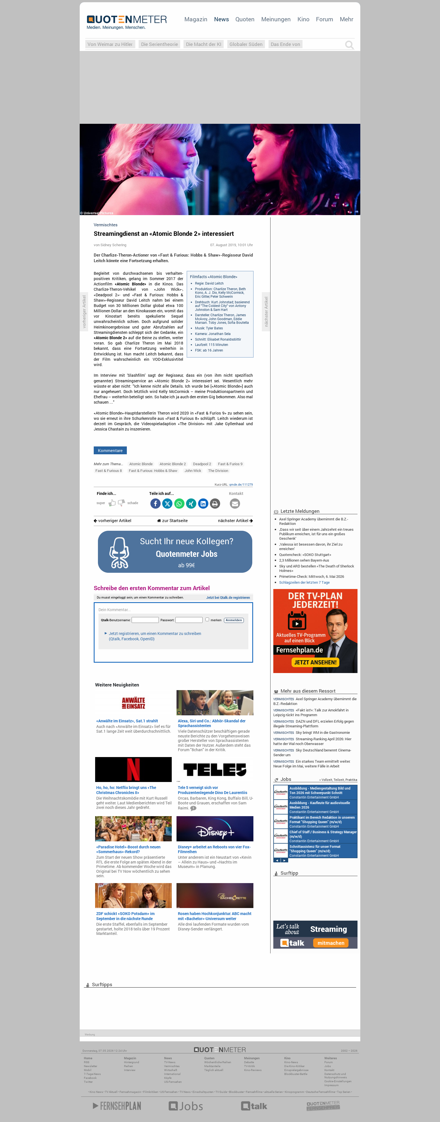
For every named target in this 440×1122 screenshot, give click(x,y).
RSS (86, 1062)
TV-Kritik (249, 1066)
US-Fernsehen (173, 1082)
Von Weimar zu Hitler (110, 44)
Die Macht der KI (203, 44)
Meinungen (276, 19)
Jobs (327, 1066)
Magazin (195, 19)
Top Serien (343, 1092)
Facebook (90, 1078)
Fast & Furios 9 (230, 464)
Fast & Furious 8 (108, 470)
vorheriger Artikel (112, 520)
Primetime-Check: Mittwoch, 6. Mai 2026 (311, 576)
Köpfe (167, 1078)
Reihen (128, 1066)
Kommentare (110, 450)
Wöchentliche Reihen (217, 1062)
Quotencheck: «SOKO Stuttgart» (305, 554)
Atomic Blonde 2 (173, 464)
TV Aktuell (111, 1092)
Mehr (346, 19)
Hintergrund (131, 1062)
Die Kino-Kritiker (294, 1066)
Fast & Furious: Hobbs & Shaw (153, 470)
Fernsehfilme (254, 1092)
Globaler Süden (246, 44)
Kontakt (329, 1070)
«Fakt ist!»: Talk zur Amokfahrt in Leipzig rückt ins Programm (311, 712)
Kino (303, 19)
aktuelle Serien (273, 1092)
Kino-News (291, 1062)
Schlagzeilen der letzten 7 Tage (304, 582)
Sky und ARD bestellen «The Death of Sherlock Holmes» (316, 568)
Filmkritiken (150, 1092)
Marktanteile (212, 1066)
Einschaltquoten (203, 1092)
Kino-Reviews (253, 1070)
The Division (218, 470)
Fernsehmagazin (130, 1092)
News (221, 19)
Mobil (87, 1070)
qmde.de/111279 (241, 484)
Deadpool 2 (202, 464)
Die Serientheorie (159, 44)
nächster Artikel (235, 520)
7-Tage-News (92, 1074)
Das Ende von (285, 44)
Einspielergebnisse (296, 1070)
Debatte (249, 1062)
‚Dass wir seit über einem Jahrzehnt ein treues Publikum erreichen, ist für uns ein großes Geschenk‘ (316, 534)
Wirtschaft (170, 1070)
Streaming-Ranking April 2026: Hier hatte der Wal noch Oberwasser (312, 741)
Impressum (331, 1085)
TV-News (169, 1062)
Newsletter (90, 1066)
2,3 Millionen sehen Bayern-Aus (304, 560)
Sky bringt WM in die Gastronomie (311, 732)
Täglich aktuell (213, 1070)
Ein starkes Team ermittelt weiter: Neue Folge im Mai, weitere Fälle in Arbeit (311, 763)
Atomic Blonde (141, 464)
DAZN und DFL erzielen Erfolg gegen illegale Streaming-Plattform (313, 723)
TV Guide (221, 1092)
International (172, 1074)
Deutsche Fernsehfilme (320, 1092)
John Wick (193, 470)
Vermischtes (172, 1066)
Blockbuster (236, 1092)
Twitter (88, 1082)
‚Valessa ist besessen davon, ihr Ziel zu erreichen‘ (310, 546)
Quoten (245, 19)
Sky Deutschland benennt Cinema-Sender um (312, 752)
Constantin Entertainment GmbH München (312, 792)
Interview (130, 1070)
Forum (324, 19)
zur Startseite (172, 520)
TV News (185, 1092)
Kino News (96, 1092)
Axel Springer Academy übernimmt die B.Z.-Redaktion (313, 521)
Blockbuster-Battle (295, 1074)
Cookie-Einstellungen (338, 1081)
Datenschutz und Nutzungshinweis (335, 1075)
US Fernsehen (169, 1092)
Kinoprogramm (294, 1092)
